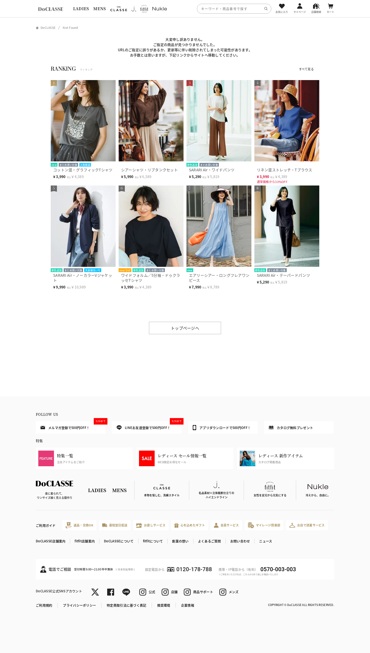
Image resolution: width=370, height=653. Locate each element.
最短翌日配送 (114, 525)
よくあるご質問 (209, 541)
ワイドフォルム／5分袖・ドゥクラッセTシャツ (150, 278)
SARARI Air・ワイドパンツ (212, 169)
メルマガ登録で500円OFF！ (73, 425)
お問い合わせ (240, 541)
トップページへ (185, 328)
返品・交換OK (79, 525)
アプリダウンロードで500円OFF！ (222, 427)
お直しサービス (150, 525)
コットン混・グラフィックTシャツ (82, 169)
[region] (185, 8)
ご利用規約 (44, 605)
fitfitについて (153, 541)
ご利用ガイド (46, 525)
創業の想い (180, 541)
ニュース (265, 541)
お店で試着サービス (307, 525)
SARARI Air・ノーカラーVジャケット (82, 278)
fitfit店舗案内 (85, 541)
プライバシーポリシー (79, 605)
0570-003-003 (278, 569)
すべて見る (306, 69)
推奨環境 (163, 605)
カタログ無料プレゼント (291, 427)
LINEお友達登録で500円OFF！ (149, 425)
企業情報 (187, 605)
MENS (99, 8)
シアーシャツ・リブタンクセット (149, 169)
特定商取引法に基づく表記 (126, 605)
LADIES (81, 8)
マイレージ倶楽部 (264, 525)
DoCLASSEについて (119, 541)
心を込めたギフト (189, 525)
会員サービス (226, 525)
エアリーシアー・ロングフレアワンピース (219, 278)
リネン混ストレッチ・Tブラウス (284, 169)
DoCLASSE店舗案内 (50, 541)
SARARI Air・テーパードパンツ (283, 275)
